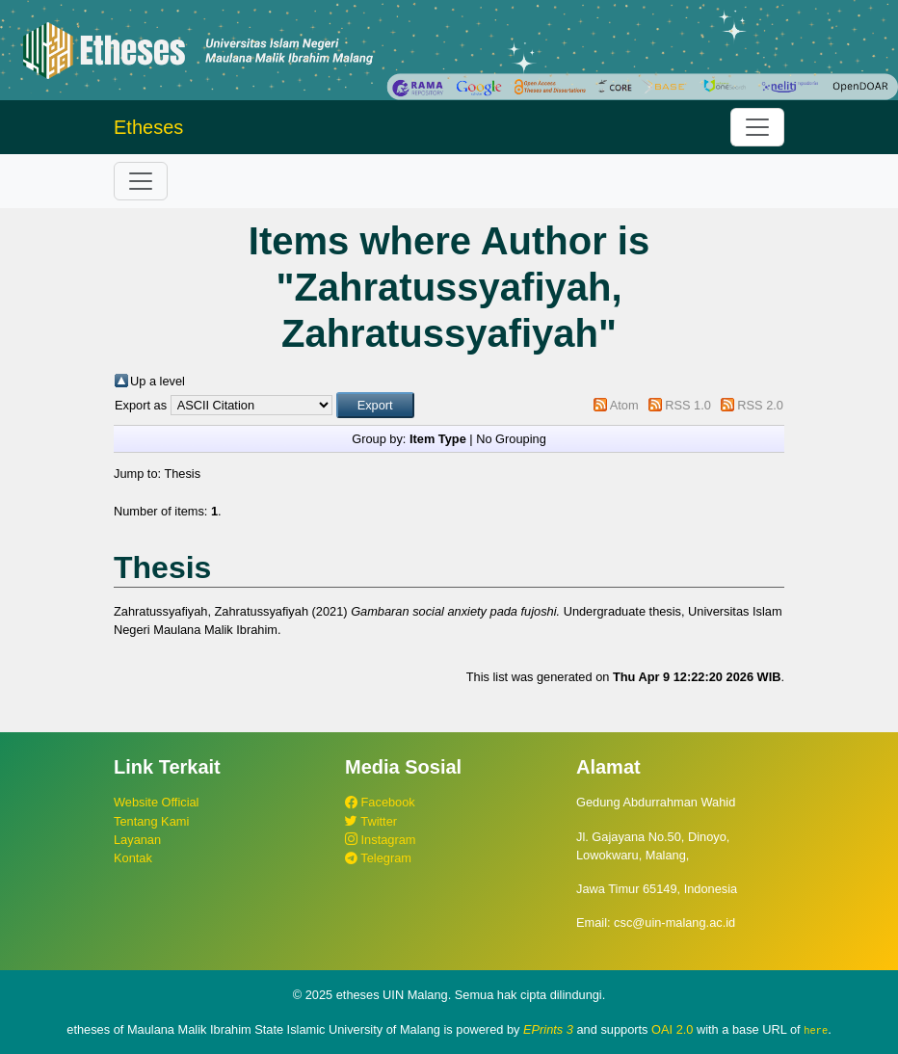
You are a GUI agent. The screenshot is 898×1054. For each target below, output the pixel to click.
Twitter (371, 821)
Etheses (148, 127)
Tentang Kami (151, 821)
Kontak (133, 858)
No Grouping (511, 439)
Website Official (156, 802)
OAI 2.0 (672, 1029)
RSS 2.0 (760, 405)
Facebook (380, 802)
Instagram (380, 839)
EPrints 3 (548, 1029)
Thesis (182, 473)
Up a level (157, 381)
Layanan (137, 839)
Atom (624, 405)
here (816, 1030)
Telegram (378, 858)
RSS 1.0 (688, 405)
